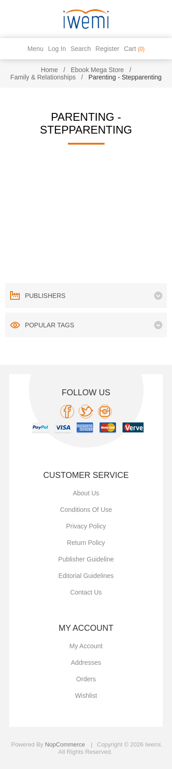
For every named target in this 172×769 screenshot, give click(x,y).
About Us (86, 493)
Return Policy (86, 542)
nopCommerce (65, 744)
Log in (57, 48)
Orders (86, 679)
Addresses (86, 662)
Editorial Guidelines (86, 575)
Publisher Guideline (86, 559)
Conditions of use (86, 509)
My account (85, 646)
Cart (134, 48)
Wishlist (86, 695)
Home (49, 69)
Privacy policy (86, 526)
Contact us (86, 592)
